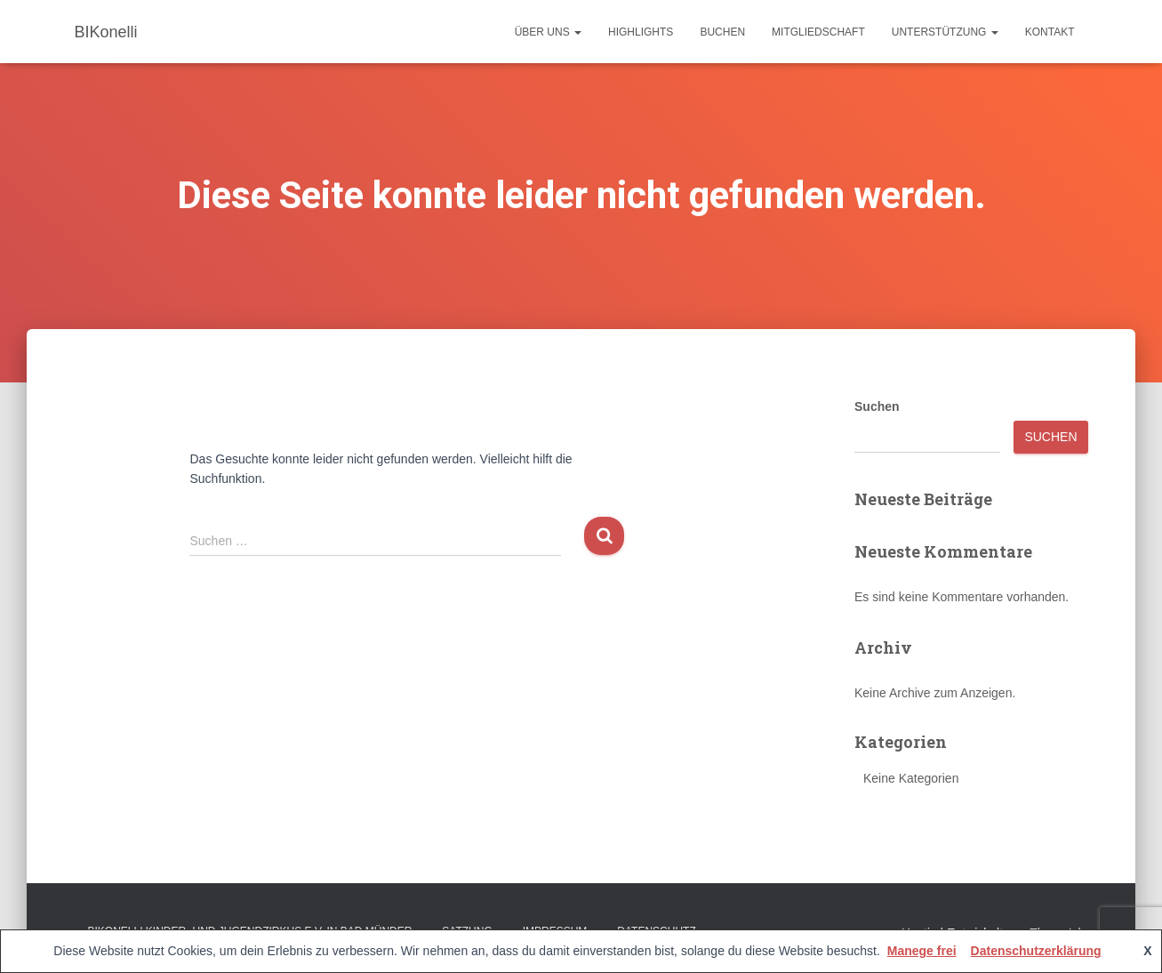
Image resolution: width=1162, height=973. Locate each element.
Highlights (640, 32)
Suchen (877, 406)
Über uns (548, 32)
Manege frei (922, 951)
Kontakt (1050, 32)
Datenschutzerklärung (1036, 951)
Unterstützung (945, 32)
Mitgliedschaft (818, 32)
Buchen (722, 32)
